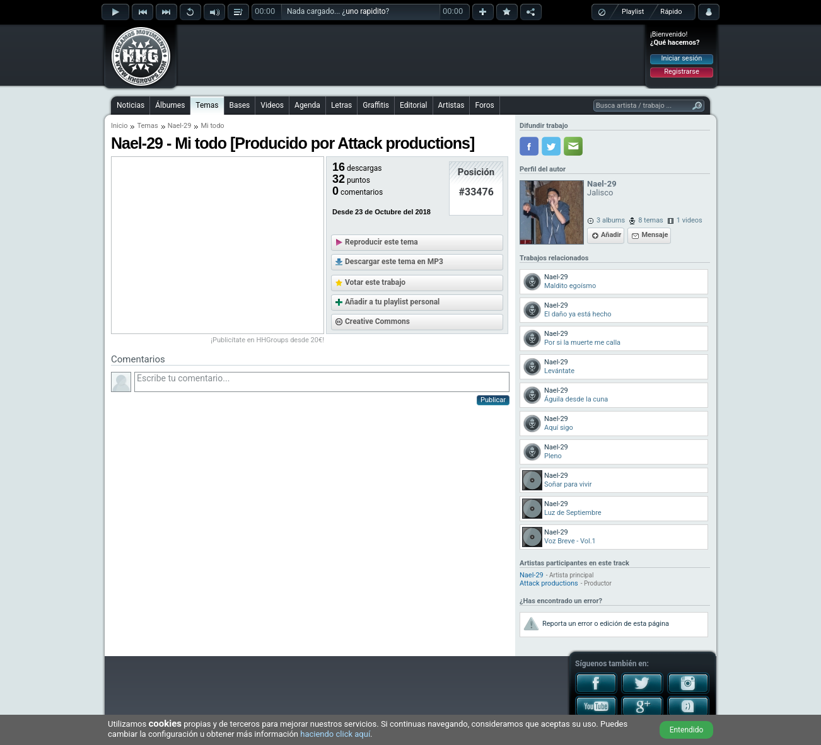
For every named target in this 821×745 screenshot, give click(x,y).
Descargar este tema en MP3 (394, 261)
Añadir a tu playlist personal (392, 301)
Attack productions (549, 583)
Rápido (671, 12)
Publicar (493, 400)
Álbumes (170, 105)
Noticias (130, 105)
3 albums (611, 220)
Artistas (451, 105)
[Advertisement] (411, 54)
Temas (206, 105)
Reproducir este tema (381, 242)
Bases (240, 105)
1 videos (689, 220)
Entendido (687, 729)
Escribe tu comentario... (321, 382)
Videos (272, 105)
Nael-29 (180, 126)
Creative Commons (377, 321)
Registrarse (681, 71)
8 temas (650, 220)
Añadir (611, 235)
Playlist (633, 12)
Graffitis (376, 105)
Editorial (413, 105)
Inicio (119, 126)
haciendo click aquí (335, 734)
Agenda (307, 105)
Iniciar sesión (681, 58)
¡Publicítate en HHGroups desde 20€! (267, 340)
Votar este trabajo (375, 282)
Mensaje (654, 235)
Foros (484, 105)
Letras (341, 105)
